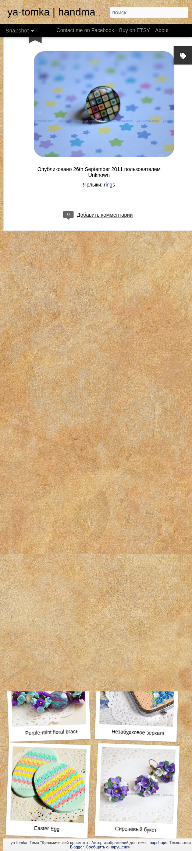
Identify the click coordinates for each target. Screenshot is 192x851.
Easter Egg (47, 828)
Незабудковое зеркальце (141, 733)
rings (109, 146)
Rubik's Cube (136, 531)
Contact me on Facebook (85, 30)
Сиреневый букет (136, 829)
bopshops (158, 842)
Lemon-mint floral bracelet (140, 627)
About (162, 30)
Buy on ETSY (134, 30)
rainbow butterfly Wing (46, 628)
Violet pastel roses (49, 527)
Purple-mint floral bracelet (54, 732)
